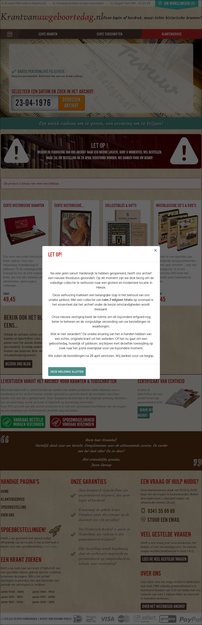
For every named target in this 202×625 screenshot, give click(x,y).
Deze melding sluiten (67, 371)
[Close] (155, 250)
